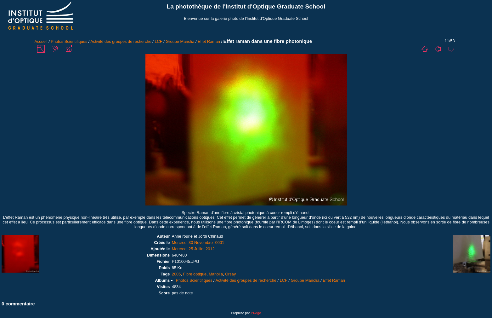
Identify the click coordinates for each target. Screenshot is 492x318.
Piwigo (256, 313)
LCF (158, 41)
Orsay (230, 274)
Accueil (40, 41)
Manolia (216, 274)
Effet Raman (209, 41)
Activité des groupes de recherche (120, 41)
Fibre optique (194, 274)
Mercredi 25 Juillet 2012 (193, 248)
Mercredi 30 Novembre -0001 (198, 242)
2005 (176, 274)
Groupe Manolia (180, 41)
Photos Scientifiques (69, 41)
